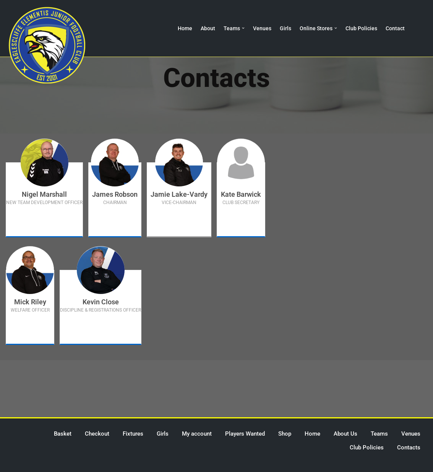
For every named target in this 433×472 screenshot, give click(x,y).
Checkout (97, 433)
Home (185, 28)
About (208, 28)
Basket (62, 433)
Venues (262, 28)
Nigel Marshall (44, 194)
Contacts (408, 447)
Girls (285, 28)
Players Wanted (245, 433)
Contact (395, 28)
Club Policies (361, 28)
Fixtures (133, 433)
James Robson (115, 194)
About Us (345, 433)
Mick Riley (30, 302)
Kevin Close (101, 302)
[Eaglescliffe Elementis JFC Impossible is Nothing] (47, 45)
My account (197, 433)
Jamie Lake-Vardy (179, 194)
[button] (243, 28)
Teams (379, 433)
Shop (284, 433)
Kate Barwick (241, 194)
